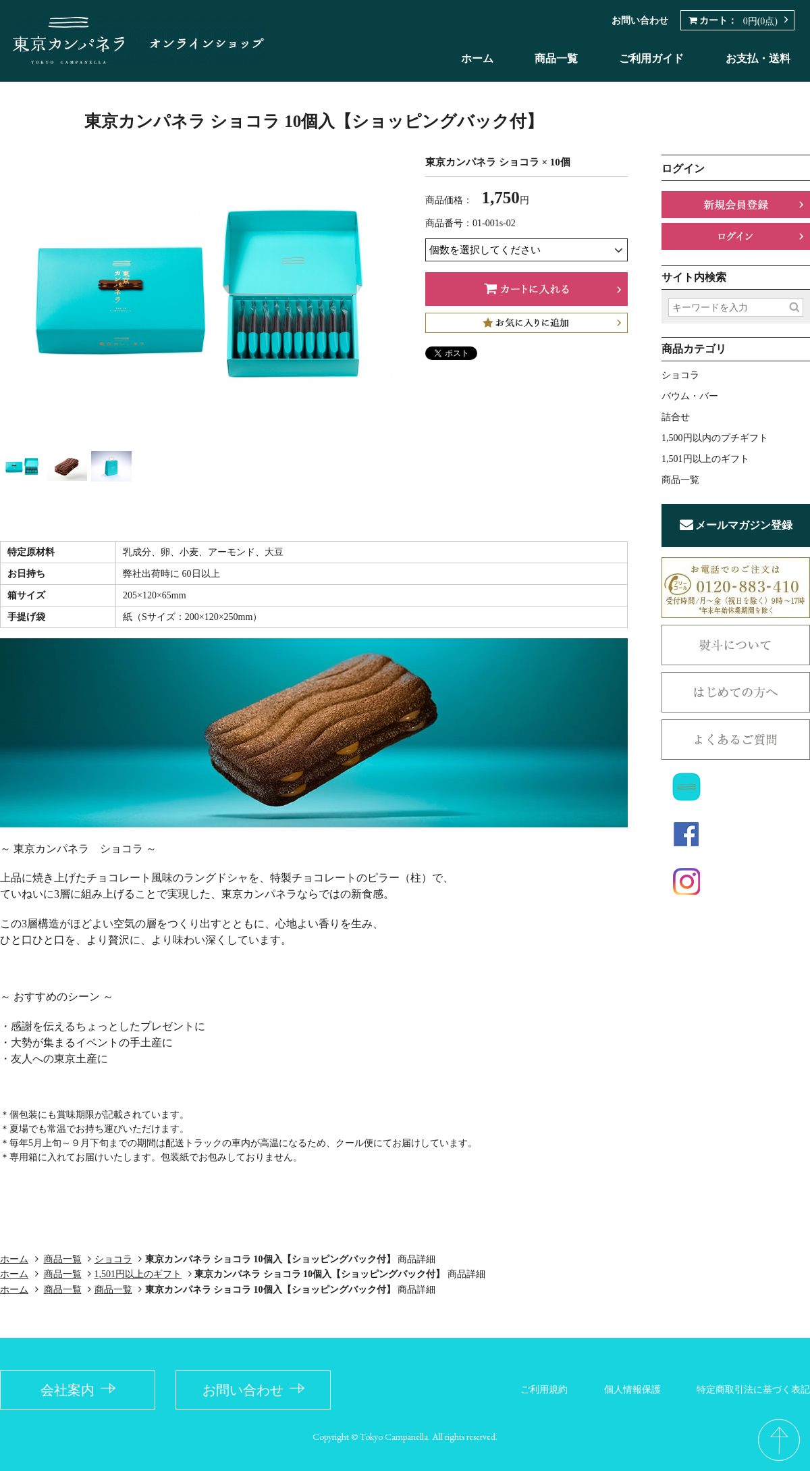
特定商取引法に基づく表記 (753, 1390)
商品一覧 (556, 58)
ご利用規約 (544, 1390)
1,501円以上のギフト (138, 1274)
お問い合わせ (640, 21)
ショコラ (113, 1259)
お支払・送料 (758, 58)
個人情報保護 (632, 1390)
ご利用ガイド (651, 58)
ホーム (477, 58)
